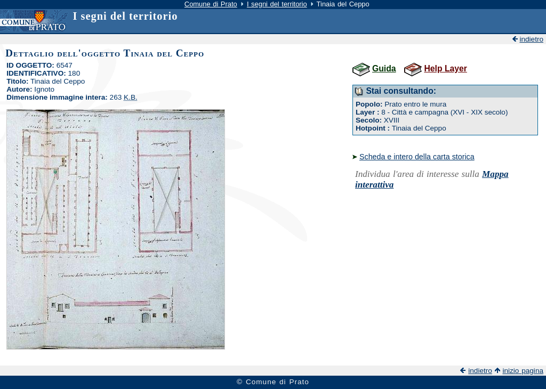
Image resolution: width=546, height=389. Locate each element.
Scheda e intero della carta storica (417, 156)
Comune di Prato (210, 4)
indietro (531, 39)
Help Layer (445, 68)
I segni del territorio (277, 4)
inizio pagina (522, 371)
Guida (384, 68)
